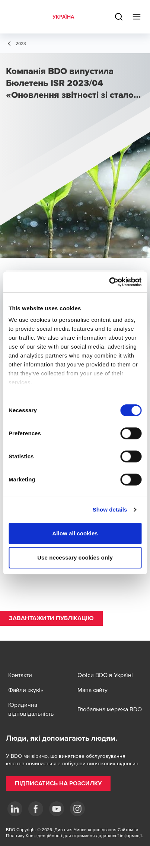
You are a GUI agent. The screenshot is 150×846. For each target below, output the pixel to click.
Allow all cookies (75, 533)
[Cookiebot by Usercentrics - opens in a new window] (108, 282)
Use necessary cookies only (75, 557)
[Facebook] (36, 809)
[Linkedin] (15, 809)
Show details (110, 509)
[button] (51, 618)
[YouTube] (57, 809)
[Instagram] (77, 809)
